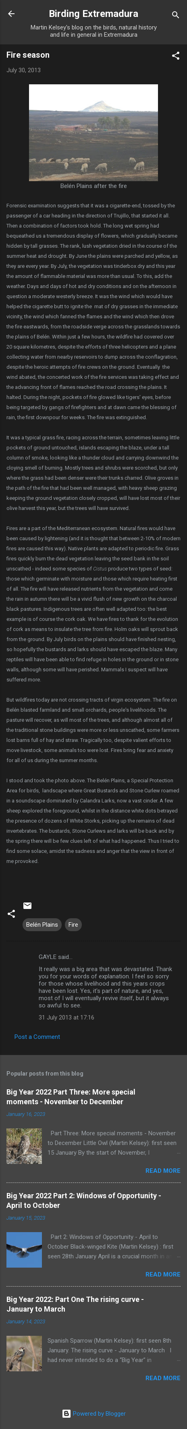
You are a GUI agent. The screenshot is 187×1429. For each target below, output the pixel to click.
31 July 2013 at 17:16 (66, 1017)
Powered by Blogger (94, 1413)
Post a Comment (37, 1036)
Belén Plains (42, 924)
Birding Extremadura (93, 13)
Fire (73, 924)
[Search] (176, 16)
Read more (163, 1170)
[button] (176, 57)
